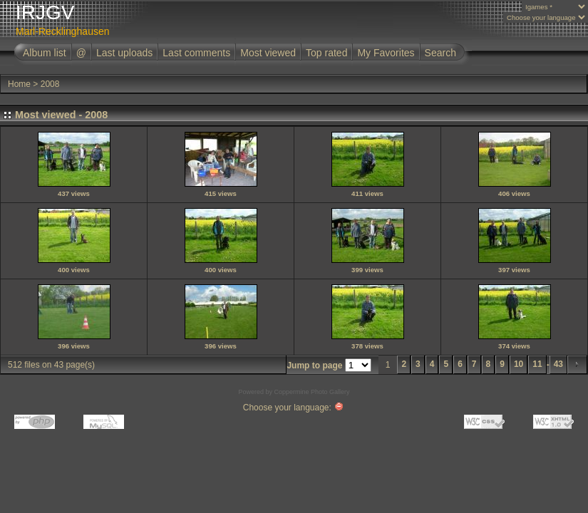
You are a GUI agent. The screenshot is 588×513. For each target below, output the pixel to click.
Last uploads (124, 52)
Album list (44, 52)
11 (537, 364)
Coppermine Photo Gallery (311, 391)
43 (558, 364)
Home (19, 84)
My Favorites (385, 52)
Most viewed (268, 52)
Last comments (196, 52)
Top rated (326, 52)
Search (440, 52)
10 (518, 364)
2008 (50, 84)
